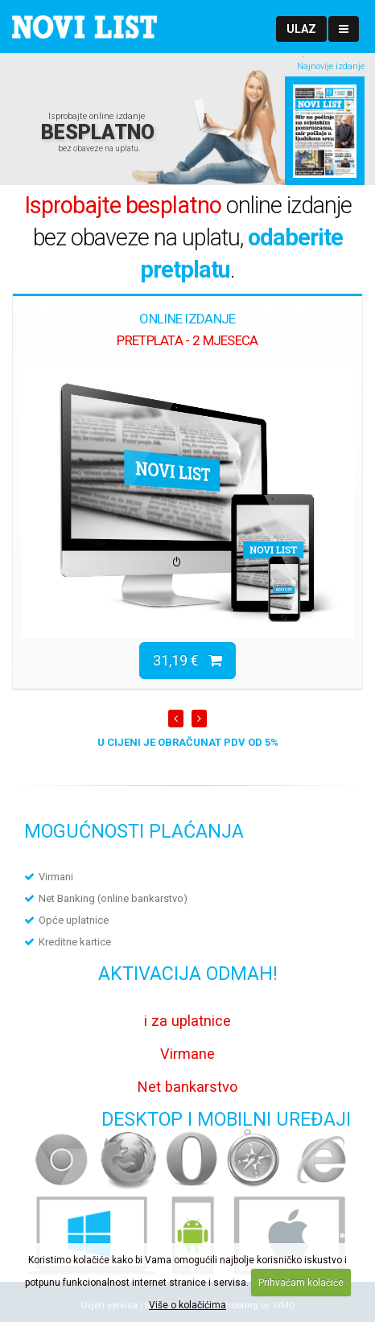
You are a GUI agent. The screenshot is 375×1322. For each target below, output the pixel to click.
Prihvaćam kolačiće (301, 1282)
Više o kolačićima (187, 1305)
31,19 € (187, 660)
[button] (301, 29)
